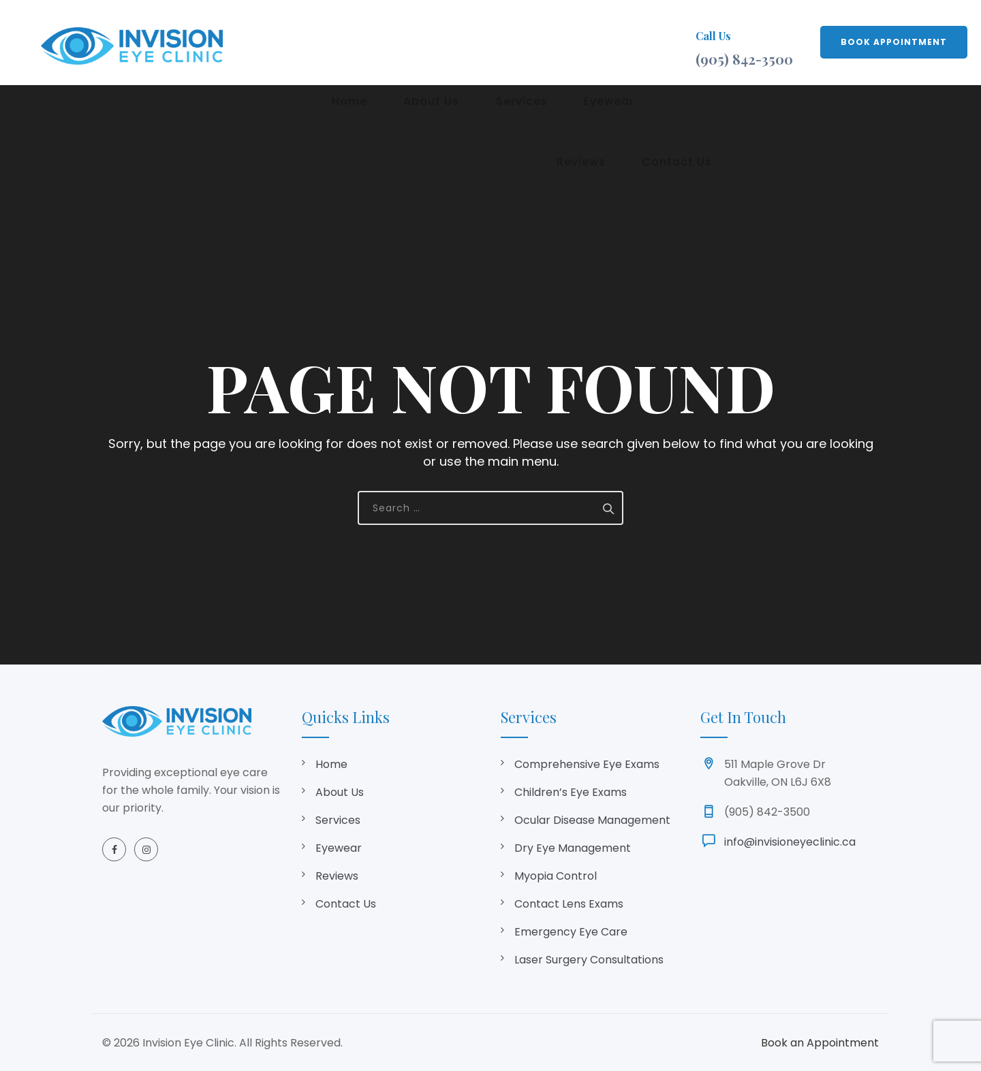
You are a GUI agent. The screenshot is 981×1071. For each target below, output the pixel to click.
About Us (402, 42)
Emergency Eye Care (570, 932)
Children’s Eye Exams (570, 792)
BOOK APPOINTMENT (894, 42)
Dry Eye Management (572, 848)
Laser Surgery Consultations (589, 960)
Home (333, 42)
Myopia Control (555, 876)
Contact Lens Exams (568, 904)
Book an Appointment (820, 1043)
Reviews (626, 42)
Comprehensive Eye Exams (586, 764)
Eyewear (553, 42)
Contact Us (345, 904)
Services (479, 42)
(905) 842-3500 (744, 59)
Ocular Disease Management (592, 820)
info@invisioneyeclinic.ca (790, 842)
